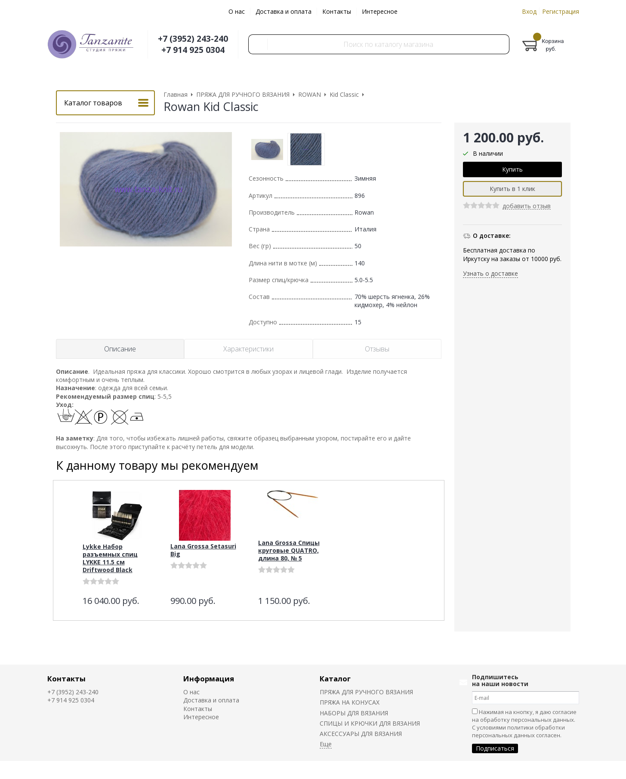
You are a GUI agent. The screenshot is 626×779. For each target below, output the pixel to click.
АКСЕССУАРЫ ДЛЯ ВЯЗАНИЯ (361, 734)
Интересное (380, 11)
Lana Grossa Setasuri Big (203, 550)
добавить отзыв (527, 206)
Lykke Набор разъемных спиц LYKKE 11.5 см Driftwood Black (110, 558)
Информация (208, 679)
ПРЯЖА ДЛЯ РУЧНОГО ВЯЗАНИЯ (366, 692)
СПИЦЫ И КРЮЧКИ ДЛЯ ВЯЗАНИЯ (370, 723)
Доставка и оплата (283, 11)
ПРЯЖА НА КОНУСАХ (349, 702)
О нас (236, 11)
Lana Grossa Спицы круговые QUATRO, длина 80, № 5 (289, 550)
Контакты (336, 11)
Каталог (335, 679)
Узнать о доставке (490, 273)
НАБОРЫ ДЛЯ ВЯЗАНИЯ (354, 713)
